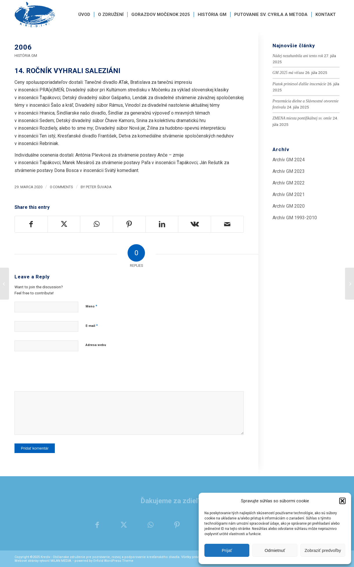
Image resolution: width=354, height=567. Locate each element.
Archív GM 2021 (289, 194)
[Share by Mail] (227, 224)
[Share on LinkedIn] (162, 224)
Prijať (227, 550)
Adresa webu (96, 345)
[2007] (349, 284)
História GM (25, 55)
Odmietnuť (275, 550)
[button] (342, 501)
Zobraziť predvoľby (322, 550)
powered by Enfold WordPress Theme (104, 561)
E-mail (92, 325)
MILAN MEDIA (60, 561)
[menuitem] (84, 14)
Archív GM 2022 (289, 183)
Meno (91, 306)
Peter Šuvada (99, 187)
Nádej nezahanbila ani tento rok (298, 56)
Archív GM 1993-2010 (295, 217)
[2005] (4, 284)
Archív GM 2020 (289, 206)
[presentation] (58, 374)
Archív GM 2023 (289, 171)
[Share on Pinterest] (129, 224)
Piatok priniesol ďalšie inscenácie (299, 84)
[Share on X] (64, 224)
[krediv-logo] (34, 14)
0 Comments (61, 187)
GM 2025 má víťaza (288, 72)
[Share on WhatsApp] (96, 224)
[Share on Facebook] (31, 224)
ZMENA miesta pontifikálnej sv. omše (302, 118)
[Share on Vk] (194, 224)
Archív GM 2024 (289, 159)
